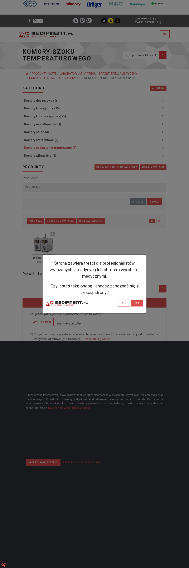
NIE (124, 303)
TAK (136, 303)
